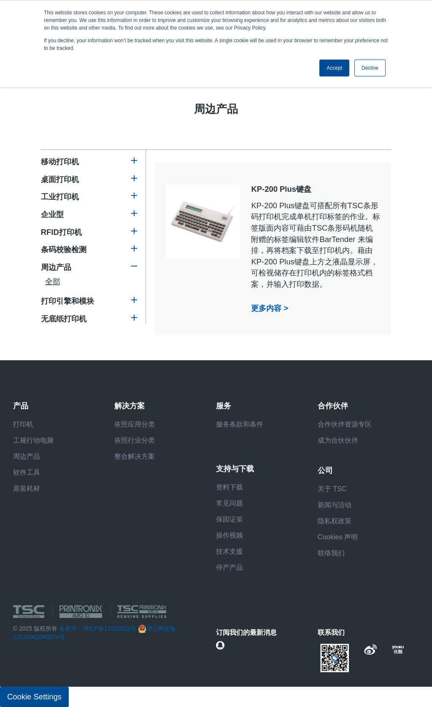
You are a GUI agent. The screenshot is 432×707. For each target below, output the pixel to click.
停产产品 (229, 567)
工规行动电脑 (33, 440)
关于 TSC (332, 488)
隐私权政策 (334, 521)
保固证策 (229, 519)
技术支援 (229, 551)
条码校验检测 (63, 249)
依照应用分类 (134, 424)
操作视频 (229, 535)
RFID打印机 (61, 232)
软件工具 (26, 472)
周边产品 (56, 267)
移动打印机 (60, 161)
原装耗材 (26, 488)
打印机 (23, 424)
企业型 (52, 214)
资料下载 (229, 487)
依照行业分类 (134, 440)
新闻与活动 (334, 504)
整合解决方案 (134, 456)
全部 (52, 281)
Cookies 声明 (338, 537)
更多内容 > (269, 308)
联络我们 (331, 553)
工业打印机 (60, 196)
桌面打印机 (60, 179)
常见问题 (229, 503)
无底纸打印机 (63, 318)
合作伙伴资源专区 (345, 424)
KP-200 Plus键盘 (281, 189)
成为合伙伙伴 (338, 440)
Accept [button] (334, 68)
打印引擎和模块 (67, 300)
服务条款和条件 (239, 424)
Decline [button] (370, 68)
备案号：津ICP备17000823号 (98, 628)
